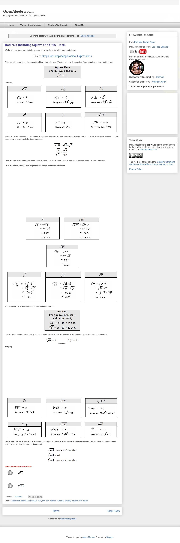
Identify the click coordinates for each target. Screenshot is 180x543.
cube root (16, 501)
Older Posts (114, 511)
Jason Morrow (88, 537)
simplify (68, 501)
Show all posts (87, 36)
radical (53, 501)
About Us (79, 25)
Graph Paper (149, 42)
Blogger (109, 537)
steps (85, 501)
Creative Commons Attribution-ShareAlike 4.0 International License (152, 163)
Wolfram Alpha (159, 82)
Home (11, 25)
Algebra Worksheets (58, 25)
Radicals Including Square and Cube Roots (35, 45)
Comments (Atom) (68, 519)
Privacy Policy (135, 169)
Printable (138, 42)
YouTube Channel (160, 47)
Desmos (160, 77)
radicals (60, 501)
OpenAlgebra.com (148, 149)
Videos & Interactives (30, 25)
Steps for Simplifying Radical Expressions (67, 56)
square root (77, 501)
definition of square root (31, 501)
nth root (45, 501)
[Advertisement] (152, 113)
